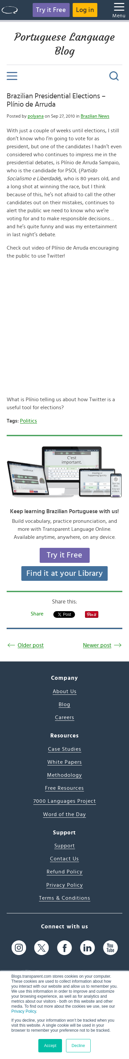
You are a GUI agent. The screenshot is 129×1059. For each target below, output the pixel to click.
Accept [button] (50, 1045)
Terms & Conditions (64, 898)
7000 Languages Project (64, 801)
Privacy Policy (23, 1011)
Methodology (64, 775)
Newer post (97, 645)
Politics (28, 421)
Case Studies (64, 749)
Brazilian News (95, 116)
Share (37, 613)
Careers (64, 717)
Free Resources (64, 788)
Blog (64, 704)
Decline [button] (78, 1045)
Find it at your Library (64, 573)
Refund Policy (65, 871)
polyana (36, 116)
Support (64, 845)
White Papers (64, 762)
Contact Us (64, 858)
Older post (31, 645)
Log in (85, 10)
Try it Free (51, 10)
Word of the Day (64, 814)
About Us (65, 691)
